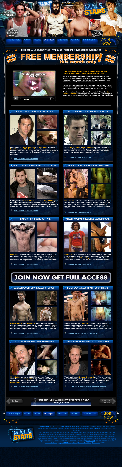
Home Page (14, 39)
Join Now (106, 41)
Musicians (63, 39)
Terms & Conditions (84, 443)
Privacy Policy (72, 443)
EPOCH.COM (90, 441)
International (89, 39)
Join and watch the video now (26, 159)
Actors (27, 39)
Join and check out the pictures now (82, 333)
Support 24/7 (63, 443)
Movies (37, 39)
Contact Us (96, 443)
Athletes (75, 39)
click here (97, 428)
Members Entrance (51, 443)
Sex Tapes (49, 39)
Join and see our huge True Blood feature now (87, 387)
